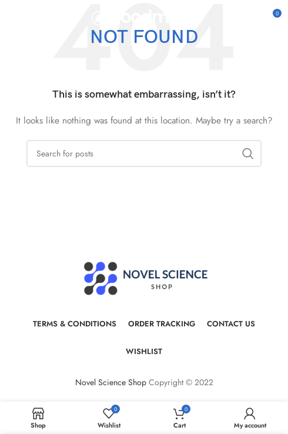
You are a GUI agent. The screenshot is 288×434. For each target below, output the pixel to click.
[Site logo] (144, 16)
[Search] (144, 153)
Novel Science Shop (110, 382)
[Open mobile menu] (28, 17)
